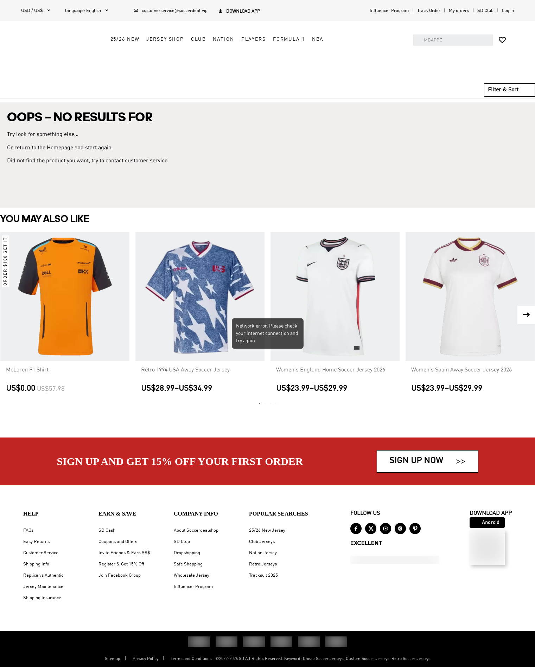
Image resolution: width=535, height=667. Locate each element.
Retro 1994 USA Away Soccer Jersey (185, 380)
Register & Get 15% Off (121, 564)
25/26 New (184, 58)
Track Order (428, 10)
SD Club (485, 10)
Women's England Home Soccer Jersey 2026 (330, 380)
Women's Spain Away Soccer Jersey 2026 (461, 380)
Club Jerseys (262, 541)
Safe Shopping (188, 564)
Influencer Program (389, 10)
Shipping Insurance (42, 598)
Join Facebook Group (119, 575)
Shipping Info (36, 564)
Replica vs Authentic (43, 575)
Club (257, 58)
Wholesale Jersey (191, 575)
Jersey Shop (224, 58)
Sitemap (112, 659)
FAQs (28, 530)
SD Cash (106, 530)
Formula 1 (348, 58)
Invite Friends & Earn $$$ (124, 553)
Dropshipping (187, 553)
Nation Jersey (263, 553)
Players (312, 58)
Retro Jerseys (263, 564)
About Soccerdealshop (196, 530)
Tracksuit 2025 (263, 575)
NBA (377, 58)
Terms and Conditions (191, 659)
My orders (459, 10)
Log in (508, 10)
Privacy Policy (145, 659)
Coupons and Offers (117, 541)
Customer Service (40, 553)
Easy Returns (36, 541)
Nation (282, 58)
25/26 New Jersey (267, 530)
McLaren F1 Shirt (27, 380)
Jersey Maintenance (43, 586)
